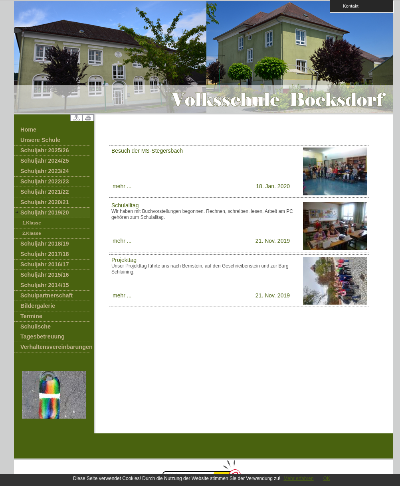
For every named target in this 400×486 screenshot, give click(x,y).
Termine (31, 316)
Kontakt (348, 6)
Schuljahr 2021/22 (44, 192)
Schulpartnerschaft (46, 295)
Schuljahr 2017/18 (44, 254)
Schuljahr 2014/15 (44, 285)
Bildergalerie (37, 306)
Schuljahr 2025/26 (44, 150)
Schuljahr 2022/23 (44, 181)
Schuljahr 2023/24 (44, 171)
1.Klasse (31, 222)
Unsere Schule (40, 140)
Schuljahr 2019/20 (44, 212)
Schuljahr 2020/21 (44, 202)
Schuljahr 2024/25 (44, 160)
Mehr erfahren (298, 478)
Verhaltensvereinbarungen (55, 347)
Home (28, 129)
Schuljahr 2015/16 (44, 275)
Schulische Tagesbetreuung (42, 331)
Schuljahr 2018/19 (44, 243)
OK (326, 478)
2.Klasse (31, 233)
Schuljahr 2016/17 (44, 264)
